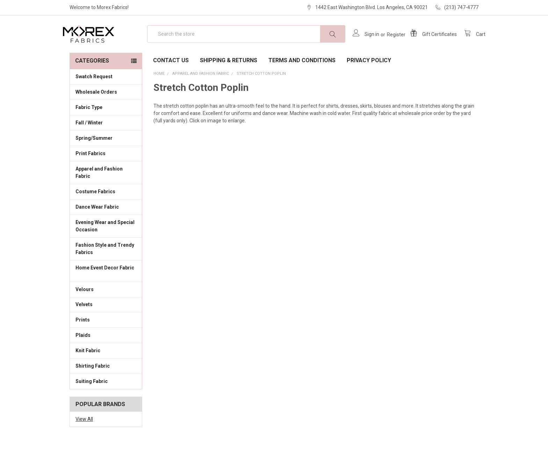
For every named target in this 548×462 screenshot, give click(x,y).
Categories (92, 81)
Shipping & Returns (228, 80)
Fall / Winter (105, 142)
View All (84, 439)
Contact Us (171, 80)
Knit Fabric (105, 370)
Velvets (105, 324)
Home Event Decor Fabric (105, 291)
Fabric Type (105, 127)
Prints (105, 340)
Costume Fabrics (105, 211)
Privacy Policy (369, 80)
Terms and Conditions (302, 80)
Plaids (83, 355)
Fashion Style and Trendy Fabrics (105, 268)
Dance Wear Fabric (105, 227)
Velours (105, 309)
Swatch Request (94, 97)
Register (389, 45)
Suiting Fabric (105, 401)
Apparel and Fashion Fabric (105, 192)
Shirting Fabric (105, 386)
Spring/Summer (94, 158)
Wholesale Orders (96, 112)
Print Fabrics (90, 173)
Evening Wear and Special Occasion (105, 246)
